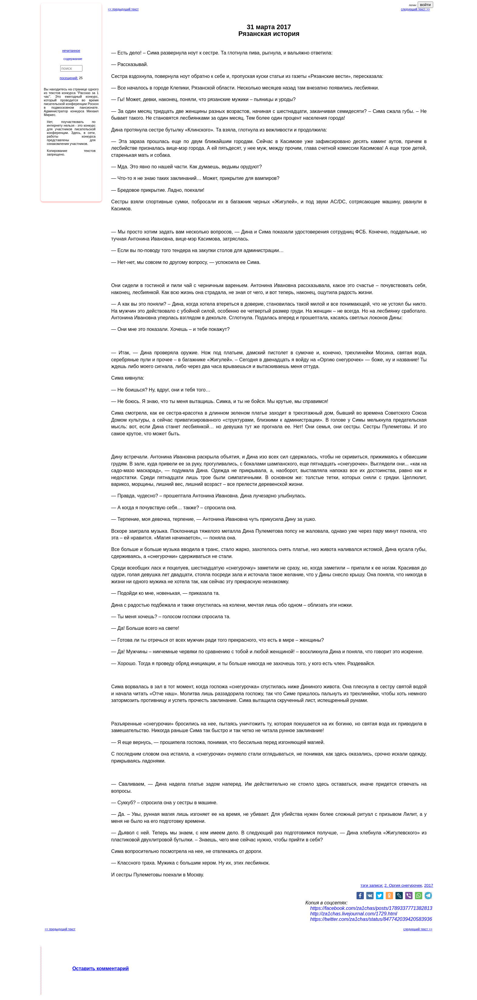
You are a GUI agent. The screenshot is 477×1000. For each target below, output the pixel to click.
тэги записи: (371, 885)
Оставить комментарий (100, 968)
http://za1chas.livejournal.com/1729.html (353, 913)
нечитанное (71, 50)
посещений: (69, 78)
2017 (428, 885)
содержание (73, 59)
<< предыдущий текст (123, 9)
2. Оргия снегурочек (403, 885)
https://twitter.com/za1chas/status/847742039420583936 (371, 919)
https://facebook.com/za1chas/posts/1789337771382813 (371, 908)
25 (80, 78)
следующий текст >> (415, 9)
